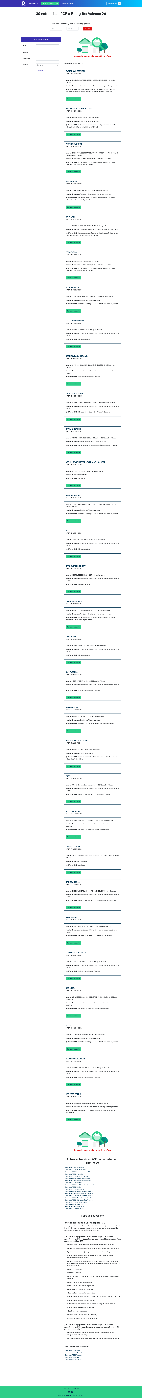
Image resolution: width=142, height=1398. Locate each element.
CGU (65, 1388)
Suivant (87, 29)
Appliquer (41, 71)
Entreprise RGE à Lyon (72, 1357)
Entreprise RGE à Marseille (73, 1353)
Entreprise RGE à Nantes (73, 1359)
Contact (76, 1388)
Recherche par (112, 4)
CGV (71, 1388)
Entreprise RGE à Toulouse (73, 1355)
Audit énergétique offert (50, 3)
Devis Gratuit (33, 4)
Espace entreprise (67, 4)
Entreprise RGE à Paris (72, 1351)
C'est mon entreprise (73, 99)
